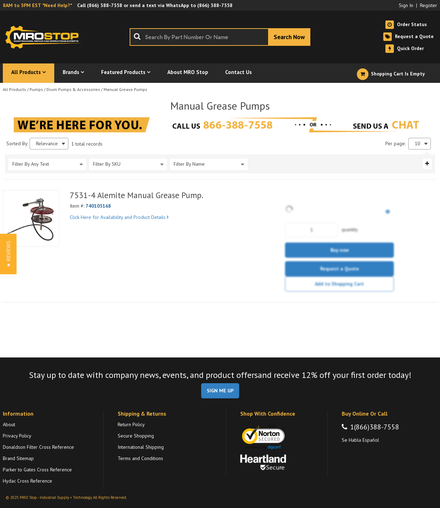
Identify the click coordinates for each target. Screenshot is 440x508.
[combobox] (220, 37)
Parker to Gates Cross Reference (37, 469)
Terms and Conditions (140, 458)
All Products (14, 89)
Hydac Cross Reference (27, 481)
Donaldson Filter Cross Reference (38, 447)
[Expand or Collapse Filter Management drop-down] (427, 163)
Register (428, 5)
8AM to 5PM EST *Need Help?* (37, 5)
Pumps (36, 89)
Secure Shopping (136, 436)
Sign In (406, 5)
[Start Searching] (289, 37)
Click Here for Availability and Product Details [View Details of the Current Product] (119, 217)
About (9, 424)
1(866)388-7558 (374, 427)
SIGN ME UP (220, 390)
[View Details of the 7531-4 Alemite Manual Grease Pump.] (31, 218)
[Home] (45, 37)
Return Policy (131, 424)
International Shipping (141, 447)
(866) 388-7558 (104, 5)
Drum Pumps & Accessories (73, 89)
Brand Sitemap (18, 458)
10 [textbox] (417, 143)
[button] (8, 254)
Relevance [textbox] (47, 143)
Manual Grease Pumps (125, 89)
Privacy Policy (17, 436)
